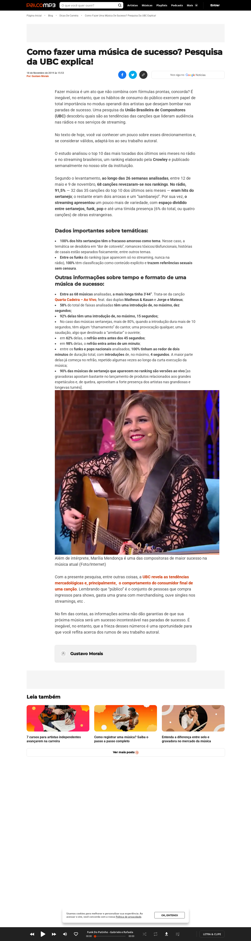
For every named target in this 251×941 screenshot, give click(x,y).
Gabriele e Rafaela (121, 932)
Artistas (132, 5)
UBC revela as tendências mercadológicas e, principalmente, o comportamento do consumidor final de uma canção (124, 583)
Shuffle (144, 934)
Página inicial (34, 15)
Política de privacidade (128, 916)
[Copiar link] (143, 75)
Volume (65, 934)
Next (54, 934)
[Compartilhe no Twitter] (133, 75)
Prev (32, 934)
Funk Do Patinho (97, 932)
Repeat (155, 934)
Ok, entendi (169, 915)
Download (166, 934)
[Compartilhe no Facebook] (122, 75)
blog (50, 15)
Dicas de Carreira (69, 15)
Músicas (147, 5)
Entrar (215, 5)
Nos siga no (188, 75)
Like (75, 934)
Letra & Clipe (212, 934)
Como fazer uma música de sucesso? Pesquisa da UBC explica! (120, 15)
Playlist (177, 934)
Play (43, 934)
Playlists (161, 5)
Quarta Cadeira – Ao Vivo (75, 299)
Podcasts (177, 5)
